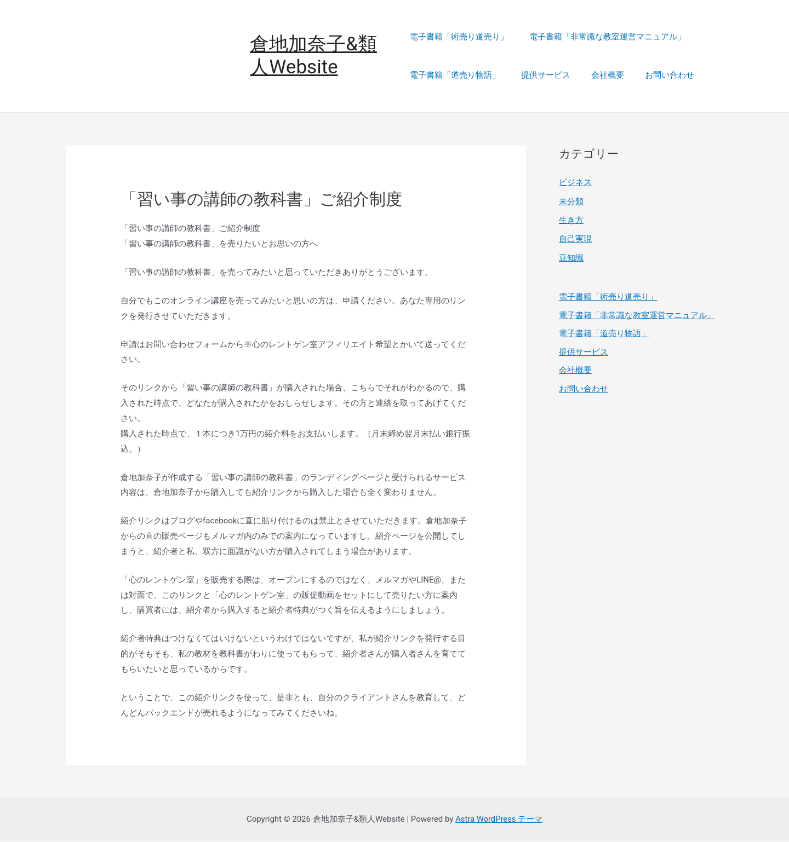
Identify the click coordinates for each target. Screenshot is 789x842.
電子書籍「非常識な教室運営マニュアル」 (603, 37)
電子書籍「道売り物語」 (455, 75)
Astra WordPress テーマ (499, 819)
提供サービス (541, 75)
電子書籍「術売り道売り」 (459, 37)
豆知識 (571, 257)
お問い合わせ (656, 75)
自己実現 (575, 239)
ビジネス (575, 183)
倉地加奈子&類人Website (315, 56)
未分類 (571, 201)
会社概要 (598, 75)
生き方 (571, 220)
